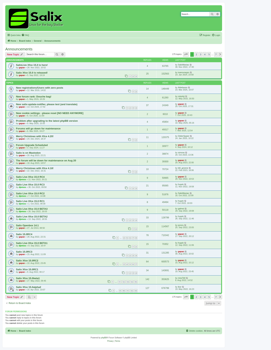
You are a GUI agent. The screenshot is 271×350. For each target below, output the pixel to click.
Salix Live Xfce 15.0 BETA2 (32, 216)
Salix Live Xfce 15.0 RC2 (30, 193)
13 (128, 282)
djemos (22, 179)
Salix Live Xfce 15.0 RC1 (30, 201)
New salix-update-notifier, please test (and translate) (46, 104)
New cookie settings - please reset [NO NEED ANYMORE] (49, 113)
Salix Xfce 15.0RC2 (27, 260)
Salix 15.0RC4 (24, 234)
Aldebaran (182, 87)
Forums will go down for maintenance (38, 128)
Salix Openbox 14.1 (27, 225)
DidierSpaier (184, 136)
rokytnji (181, 96)
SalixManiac (183, 65)
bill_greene (183, 168)
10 (124, 290)
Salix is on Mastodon (28, 152)
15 (136, 282)
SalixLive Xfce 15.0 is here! (32, 65)
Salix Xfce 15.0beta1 (28, 278)
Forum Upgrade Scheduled (32, 145)
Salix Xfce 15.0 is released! (32, 72)
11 (119, 282)
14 (131, 282)
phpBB (104, 338)
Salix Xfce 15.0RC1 (27, 269)
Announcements (19, 49)
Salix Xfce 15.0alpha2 (28, 287)
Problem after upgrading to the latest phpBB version (47, 120)
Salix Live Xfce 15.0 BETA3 (32, 208)
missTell (181, 278)
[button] (186, 54)
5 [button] (209, 54)
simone (181, 152)
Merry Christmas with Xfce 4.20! (34, 136)
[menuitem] (25, 35)
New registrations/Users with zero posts (39, 87)
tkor (179, 287)
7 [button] (216, 54)
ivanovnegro (183, 72)
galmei (181, 208)
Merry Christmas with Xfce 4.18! (34, 168)
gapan (22, 67)
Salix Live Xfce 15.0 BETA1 (32, 243)
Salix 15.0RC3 (24, 251)
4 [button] (204, 54)
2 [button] (196, 54)
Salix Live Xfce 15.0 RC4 (30, 176)
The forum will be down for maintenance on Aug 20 (46, 160)
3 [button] (200, 54)
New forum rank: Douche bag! (33, 96)
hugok (181, 184)
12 (124, 282)
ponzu (181, 225)
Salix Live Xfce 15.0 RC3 (30, 184)
